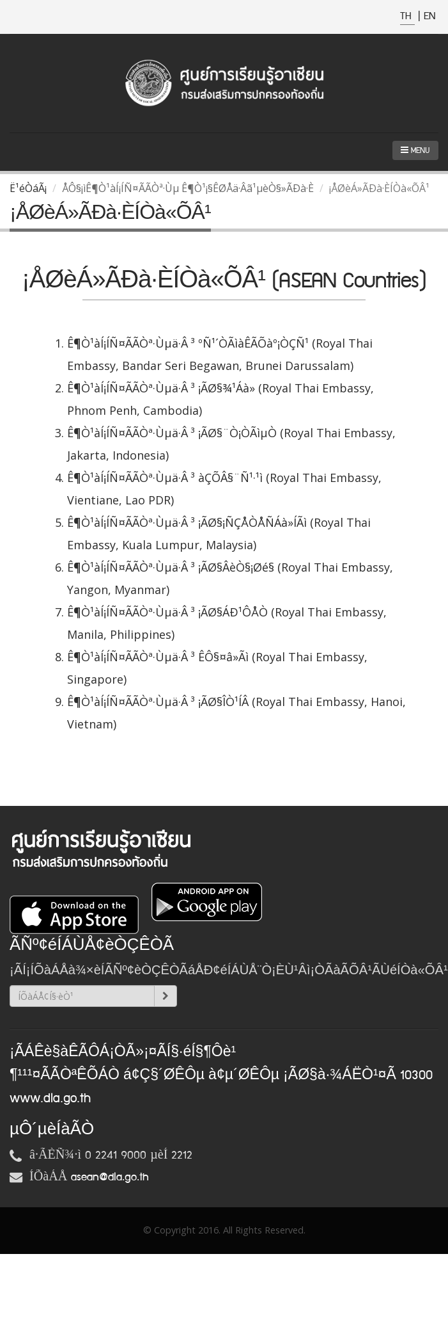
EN (429, 16)
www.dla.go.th (50, 1098)
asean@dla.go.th (110, 1177)
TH (407, 16)
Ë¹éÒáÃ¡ (28, 188)
